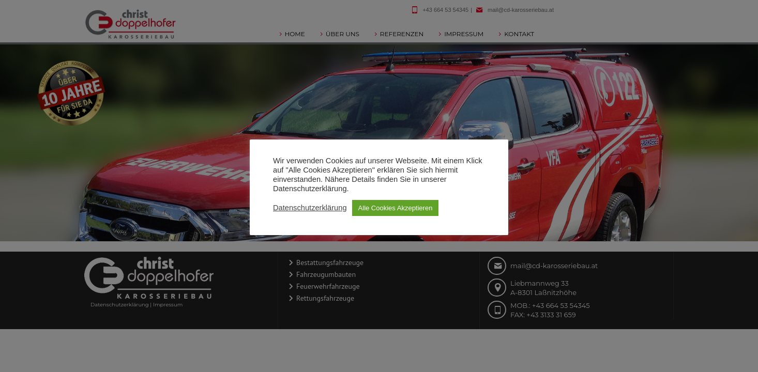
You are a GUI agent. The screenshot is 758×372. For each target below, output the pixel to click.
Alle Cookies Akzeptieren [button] (395, 208)
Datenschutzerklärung (310, 208)
